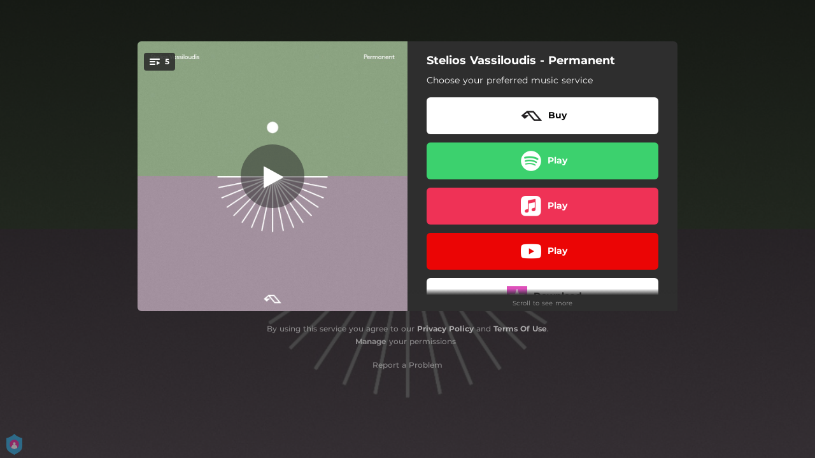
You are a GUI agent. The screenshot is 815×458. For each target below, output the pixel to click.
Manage (370, 341)
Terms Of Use (520, 328)
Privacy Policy (445, 328)
